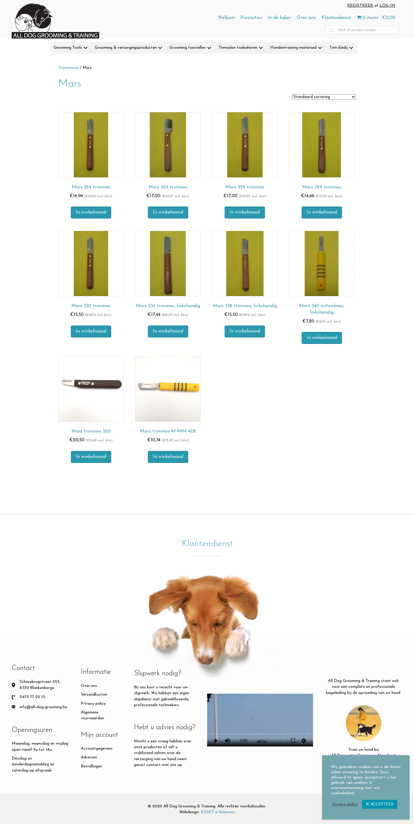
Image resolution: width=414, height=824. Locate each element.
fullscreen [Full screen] (292, 740)
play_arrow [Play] (215, 740)
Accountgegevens (97, 748)
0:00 (243, 741)
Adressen (89, 757)
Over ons (89, 686)
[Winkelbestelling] (324, 97)
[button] (85, 48)
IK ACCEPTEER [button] (380, 804)
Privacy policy (93, 703)
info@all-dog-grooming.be (43, 707)
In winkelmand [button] (91, 212)
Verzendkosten (94, 694)
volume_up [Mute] (227, 740)
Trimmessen (68, 68)
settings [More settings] (303, 740)
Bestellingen (91, 766)
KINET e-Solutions (218, 812)
